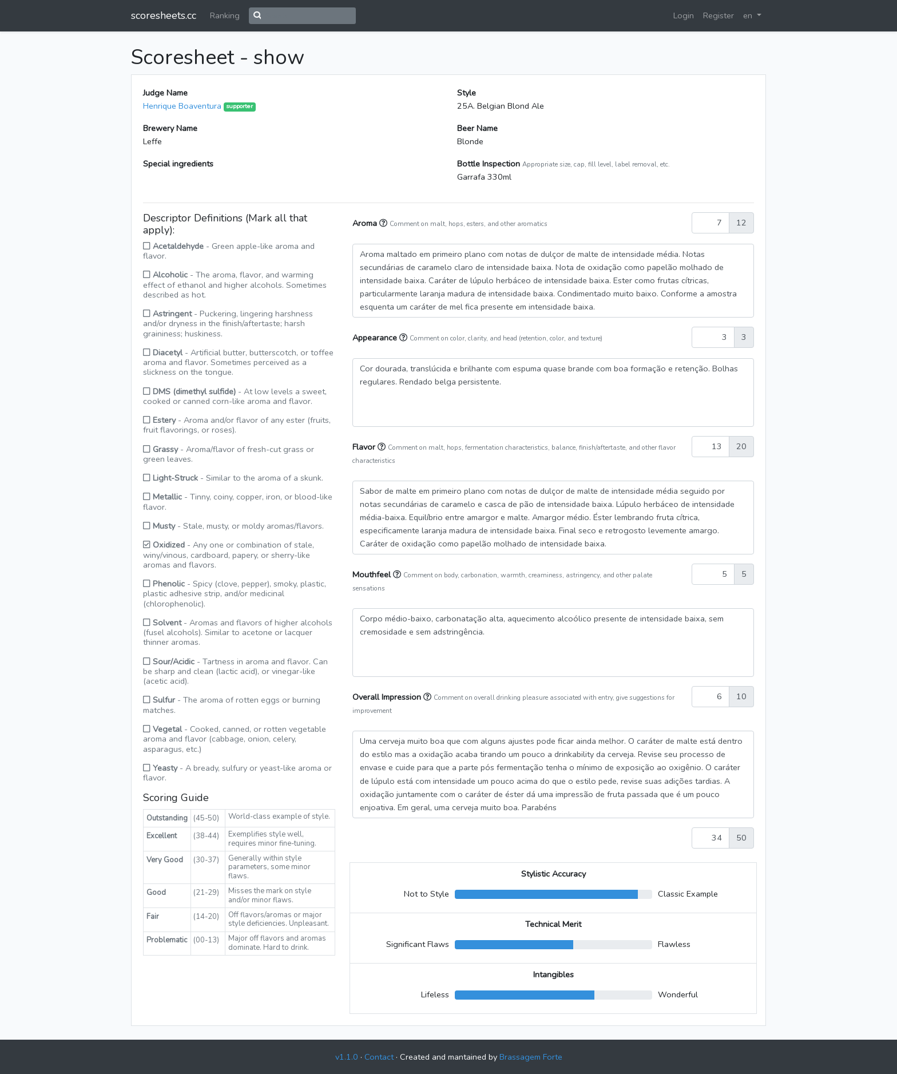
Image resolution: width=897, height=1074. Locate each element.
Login (683, 15)
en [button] (749, 15)
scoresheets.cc (163, 15)
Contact (379, 1057)
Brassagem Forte (530, 1057)
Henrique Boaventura (182, 106)
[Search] (308, 15)
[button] (384, 223)
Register (718, 15)
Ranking (225, 15)
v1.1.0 (346, 1057)
